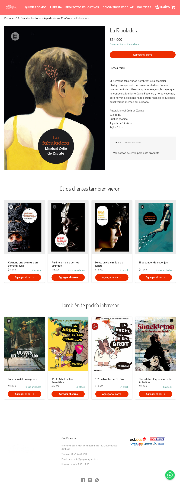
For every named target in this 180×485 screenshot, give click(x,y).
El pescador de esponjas (153, 262)
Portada (9, 18)
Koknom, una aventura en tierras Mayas (23, 264)
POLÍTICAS (144, 7)
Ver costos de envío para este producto (136, 153)
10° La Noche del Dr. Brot (110, 379)
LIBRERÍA (56, 7)
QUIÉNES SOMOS (36, 7)
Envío (118, 142)
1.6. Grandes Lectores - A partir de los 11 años (43, 18)
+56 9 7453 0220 (79, 454)
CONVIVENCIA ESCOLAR (118, 7)
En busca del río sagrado (22, 379)
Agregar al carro (142, 54)
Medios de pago (133, 142)
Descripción (118, 68)
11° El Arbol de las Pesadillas (62, 381)
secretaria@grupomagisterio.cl (83, 459)
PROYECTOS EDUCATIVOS (82, 7)
